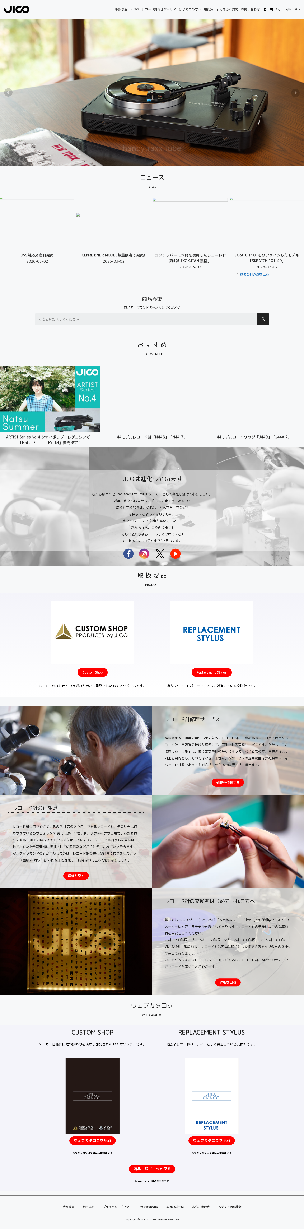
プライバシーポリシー (117, 1207)
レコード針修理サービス (159, 9)
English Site (291, 9)
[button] (92, 732)
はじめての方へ (190, 9)
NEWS (135, 9)
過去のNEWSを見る (254, 274)
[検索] (263, 319)
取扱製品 (121, 9)
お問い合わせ (250, 9)
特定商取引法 (149, 1207)
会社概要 (68, 1207)
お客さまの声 (201, 1207)
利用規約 (88, 1207)
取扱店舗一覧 (175, 1207)
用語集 (208, 9)
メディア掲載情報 (230, 1207)
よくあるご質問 (227, 9)
